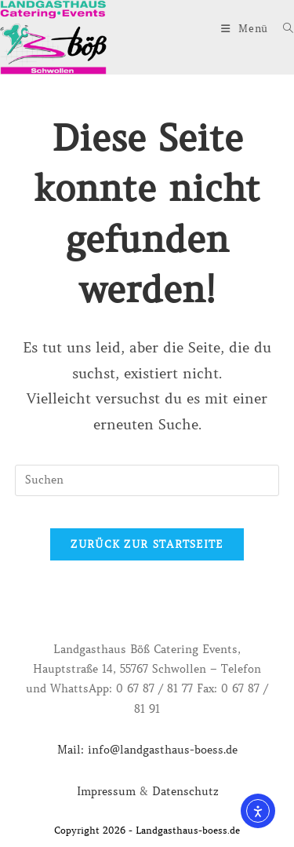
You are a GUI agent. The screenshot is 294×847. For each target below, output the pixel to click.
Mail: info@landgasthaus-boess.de (147, 750)
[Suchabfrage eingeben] (147, 480)
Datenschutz (185, 791)
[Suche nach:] (282, 28)
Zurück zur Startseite (147, 544)
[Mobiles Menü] (246, 28)
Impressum (106, 791)
